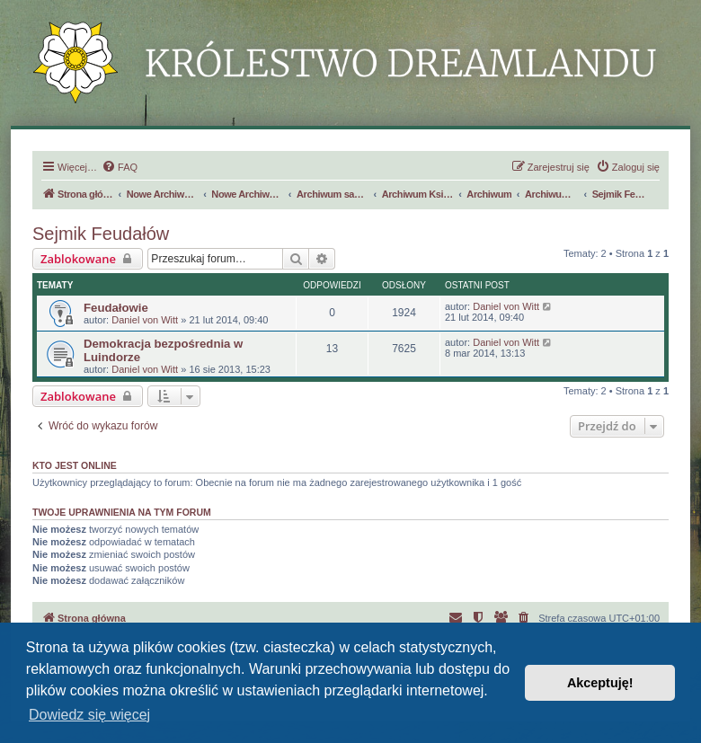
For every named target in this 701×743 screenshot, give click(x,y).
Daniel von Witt (144, 319)
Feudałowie (116, 307)
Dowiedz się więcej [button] (89, 714)
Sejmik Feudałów (100, 233)
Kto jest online (74, 465)
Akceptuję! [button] (600, 683)
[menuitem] (120, 167)
